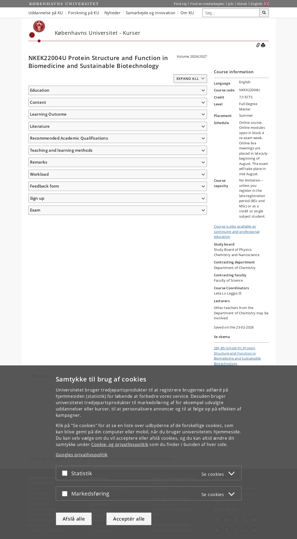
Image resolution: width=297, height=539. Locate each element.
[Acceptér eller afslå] (66, 473)
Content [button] (38, 120)
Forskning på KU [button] (83, 12)
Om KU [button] (187, 12)
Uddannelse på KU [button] (45, 12)
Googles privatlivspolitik (82, 455)
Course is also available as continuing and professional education (237, 231)
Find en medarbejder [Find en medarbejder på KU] (207, 3)
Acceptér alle (129, 519)
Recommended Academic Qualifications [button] (69, 346)
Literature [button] (40, 321)
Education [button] (40, 90)
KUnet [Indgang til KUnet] (242, 3)
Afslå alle (74, 519)
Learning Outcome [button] (48, 206)
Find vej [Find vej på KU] (180, 3)
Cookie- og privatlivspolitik (119, 444)
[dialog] (148, 452)
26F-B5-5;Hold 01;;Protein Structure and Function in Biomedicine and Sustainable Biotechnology (237, 356)
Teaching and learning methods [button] (61, 358)
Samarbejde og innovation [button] (150, 12)
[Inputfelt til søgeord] (231, 12)
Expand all (188, 78)
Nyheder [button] (112, 12)
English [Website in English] (256, 3)
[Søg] (264, 12)
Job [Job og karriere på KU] (230, 3)
